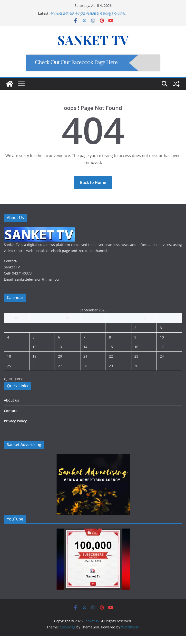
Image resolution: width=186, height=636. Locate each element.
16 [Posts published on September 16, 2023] (136, 346)
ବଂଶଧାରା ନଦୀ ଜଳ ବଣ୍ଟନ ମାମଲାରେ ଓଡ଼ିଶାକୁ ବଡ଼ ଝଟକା (88, 13)
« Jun (8, 378)
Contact (10, 410)
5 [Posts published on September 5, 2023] (33, 337)
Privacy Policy (15, 421)
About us (11, 400)
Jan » (19, 378)
